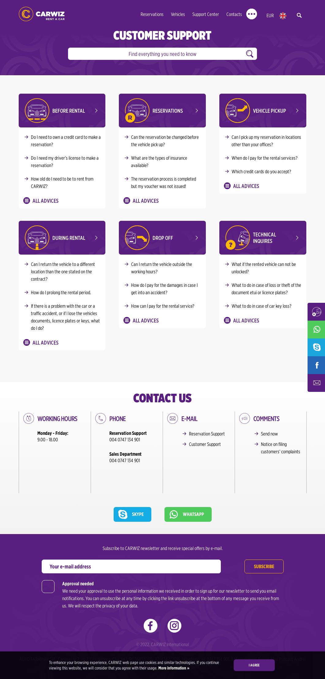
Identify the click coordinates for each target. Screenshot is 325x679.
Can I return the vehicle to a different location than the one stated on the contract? (63, 271)
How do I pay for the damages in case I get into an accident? (164, 288)
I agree (254, 665)
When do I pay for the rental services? (264, 158)
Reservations (152, 14)
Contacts (234, 14)
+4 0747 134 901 (215, 630)
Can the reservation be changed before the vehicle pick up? (165, 140)
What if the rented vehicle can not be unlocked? (264, 268)
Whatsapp (193, 485)
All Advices (45, 200)
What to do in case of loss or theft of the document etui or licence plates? (266, 288)
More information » (173, 667)
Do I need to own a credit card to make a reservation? (66, 140)
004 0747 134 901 (124, 440)
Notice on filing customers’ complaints (280, 448)
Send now (269, 434)
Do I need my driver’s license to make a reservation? (65, 161)
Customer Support (205, 444)
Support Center (205, 14)
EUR (270, 15)
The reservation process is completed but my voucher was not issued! (163, 182)
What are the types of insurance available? (159, 161)
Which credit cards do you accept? (261, 171)
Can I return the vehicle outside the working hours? (161, 268)
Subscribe (264, 537)
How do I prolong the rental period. (61, 292)
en (282, 15)
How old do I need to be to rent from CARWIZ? (62, 182)
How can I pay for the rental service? (162, 306)
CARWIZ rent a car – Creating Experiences (42, 14)
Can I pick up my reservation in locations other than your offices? (266, 140)
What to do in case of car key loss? (261, 306)
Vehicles (178, 14)
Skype (138, 485)
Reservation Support (207, 434)
